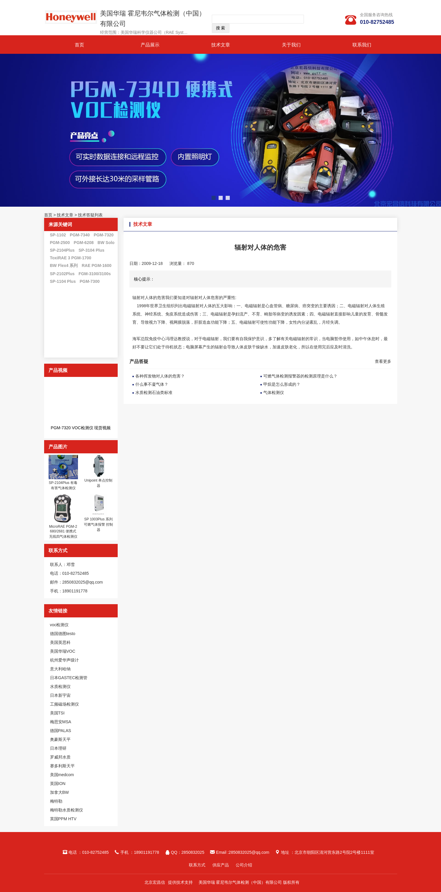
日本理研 (58, 748)
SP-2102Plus (62, 273)
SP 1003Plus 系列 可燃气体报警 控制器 (98, 524)
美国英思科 (60, 642)
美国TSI (57, 713)
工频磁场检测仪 (64, 704)
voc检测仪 (59, 624)
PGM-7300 (90, 281)
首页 (79, 44)
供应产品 (220, 865)
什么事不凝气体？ (151, 384)
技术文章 (220, 44)
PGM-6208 (84, 242)
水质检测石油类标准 (153, 392)
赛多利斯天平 (62, 766)
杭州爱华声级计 (64, 660)
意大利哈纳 (60, 669)
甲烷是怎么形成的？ (281, 384)
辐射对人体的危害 (148, 297)
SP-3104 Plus (91, 250)
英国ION (58, 783)
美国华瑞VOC (62, 651)
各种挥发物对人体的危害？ (160, 376)
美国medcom (62, 774)
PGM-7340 (80, 235)
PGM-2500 (60, 242)
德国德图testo (62, 633)
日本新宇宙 (60, 695)
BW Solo (106, 242)
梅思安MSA (60, 721)
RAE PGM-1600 (97, 265)
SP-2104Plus (62, 250)
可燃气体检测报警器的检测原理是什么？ (300, 376)
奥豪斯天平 (60, 739)
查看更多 (383, 361)
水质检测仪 (60, 686)
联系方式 (197, 865)
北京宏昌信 (154, 882)
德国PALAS (60, 730)
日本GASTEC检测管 (69, 677)
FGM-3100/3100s (95, 273)
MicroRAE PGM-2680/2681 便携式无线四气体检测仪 (63, 531)
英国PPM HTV (63, 818)
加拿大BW (59, 792)
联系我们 (361, 44)
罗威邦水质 (60, 757)
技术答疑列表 (90, 215)
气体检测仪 (273, 392)
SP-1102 (58, 235)
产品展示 (150, 44)
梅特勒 (56, 801)
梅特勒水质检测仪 (66, 810)
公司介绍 (244, 865)
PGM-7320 (104, 235)
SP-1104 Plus (63, 281)
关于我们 (291, 44)
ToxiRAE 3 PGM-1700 (70, 257)
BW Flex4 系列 (64, 265)
